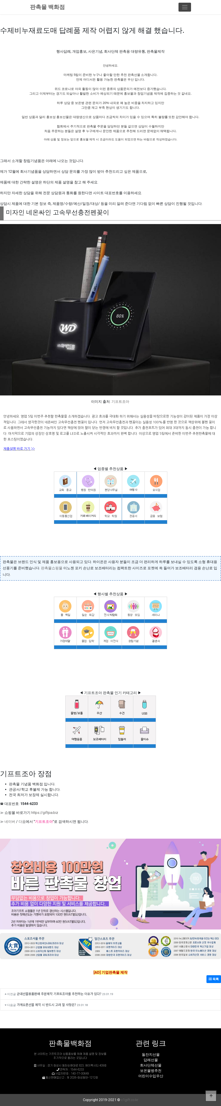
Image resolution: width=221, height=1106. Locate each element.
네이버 (9, 821)
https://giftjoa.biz (44, 813)
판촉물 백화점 (47, 7)
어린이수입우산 (150, 1076)
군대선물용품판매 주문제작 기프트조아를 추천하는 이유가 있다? (59, 993)
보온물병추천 (151, 1071)
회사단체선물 (151, 1065)
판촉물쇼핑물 (51, 568)
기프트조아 (120, 401)
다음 (22, 821)
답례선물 (151, 1060)
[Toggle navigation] (184, 7)
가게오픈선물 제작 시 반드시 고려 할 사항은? (46, 1004)
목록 (214, 979)
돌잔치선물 (151, 1054)
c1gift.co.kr (129, 1100)
